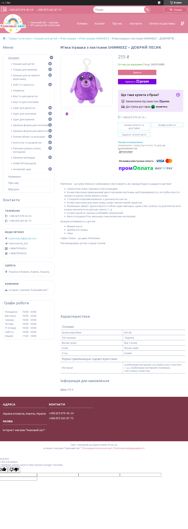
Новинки (14, 176)
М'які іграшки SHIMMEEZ (94, 38)
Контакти (136, 23)
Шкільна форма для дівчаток (30, 131)
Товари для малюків (25, 69)
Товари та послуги (19, 38)
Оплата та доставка (162, 23)
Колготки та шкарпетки (27, 142)
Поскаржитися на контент (97, 448)
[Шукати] (147, 9)
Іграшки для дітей (45, 38)
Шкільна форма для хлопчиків (31, 125)
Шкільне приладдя (24, 157)
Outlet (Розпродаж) (24, 163)
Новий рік (18, 90)
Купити (137, 72)
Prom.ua (112, 445)
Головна (82, 23)
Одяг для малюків (23, 119)
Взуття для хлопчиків (26, 102)
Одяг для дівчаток (24, 108)
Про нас (117, 23)
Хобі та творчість (23, 84)
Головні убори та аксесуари (29, 136)
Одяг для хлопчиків (24, 113)
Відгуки (13, 189)
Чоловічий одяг (22, 169)
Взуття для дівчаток (25, 96)
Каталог (100, 23)
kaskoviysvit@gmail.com (22, 238)
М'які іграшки (68, 38)
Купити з (137, 81)
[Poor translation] (14, 470)
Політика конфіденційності (129, 448)
